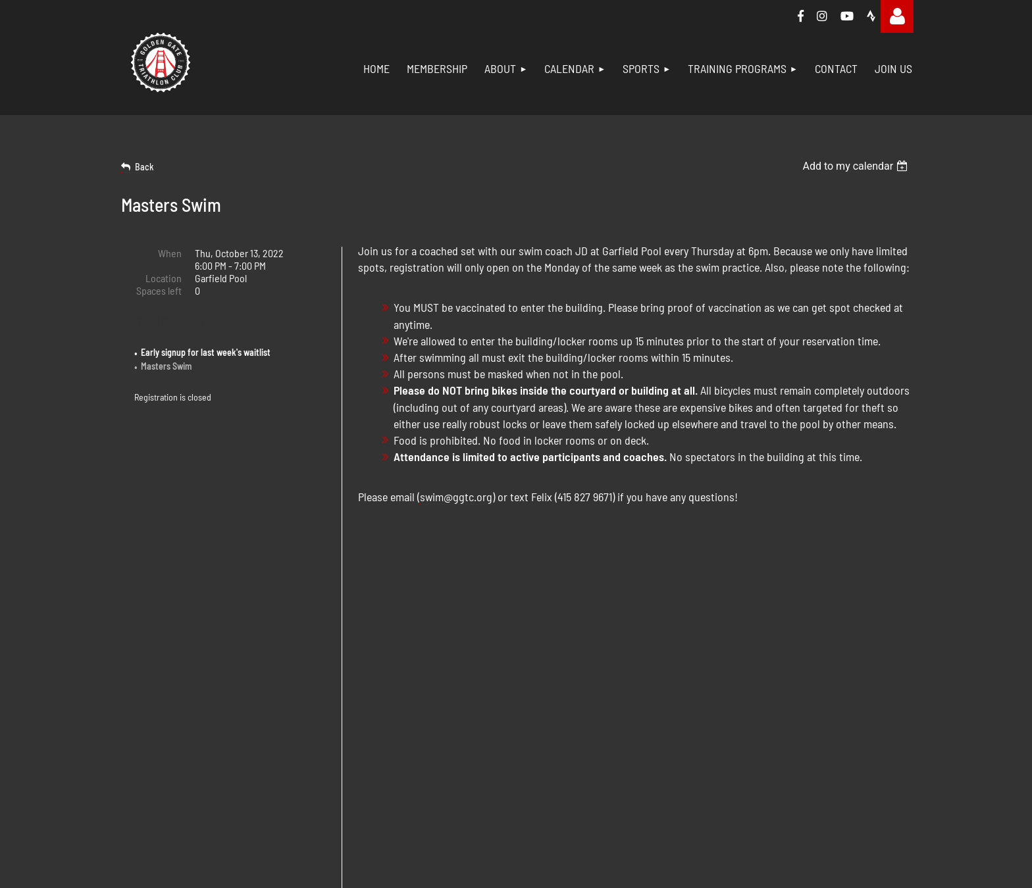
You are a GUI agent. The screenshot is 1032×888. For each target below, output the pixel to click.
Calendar (549, 709)
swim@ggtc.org (456, 496)
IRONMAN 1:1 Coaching (829, 695)
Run (666, 695)
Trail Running (811, 739)
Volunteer (551, 739)
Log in (897, 16)
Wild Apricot (495, 827)
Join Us (547, 768)
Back (144, 166)
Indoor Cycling (814, 724)
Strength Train (687, 709)
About (544, 665)
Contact (547, 753)
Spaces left (159, 290)
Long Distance (814, 680)
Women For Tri (814, 753)
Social (544, 724)
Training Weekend (821, 709)
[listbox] (856, 166)
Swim (669, 665)
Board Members (564, 680)
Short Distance (815, 665)
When (170, 253)
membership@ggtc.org (286, 707)
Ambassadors (559, 695)
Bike (667, 680)
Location (163, 278)
